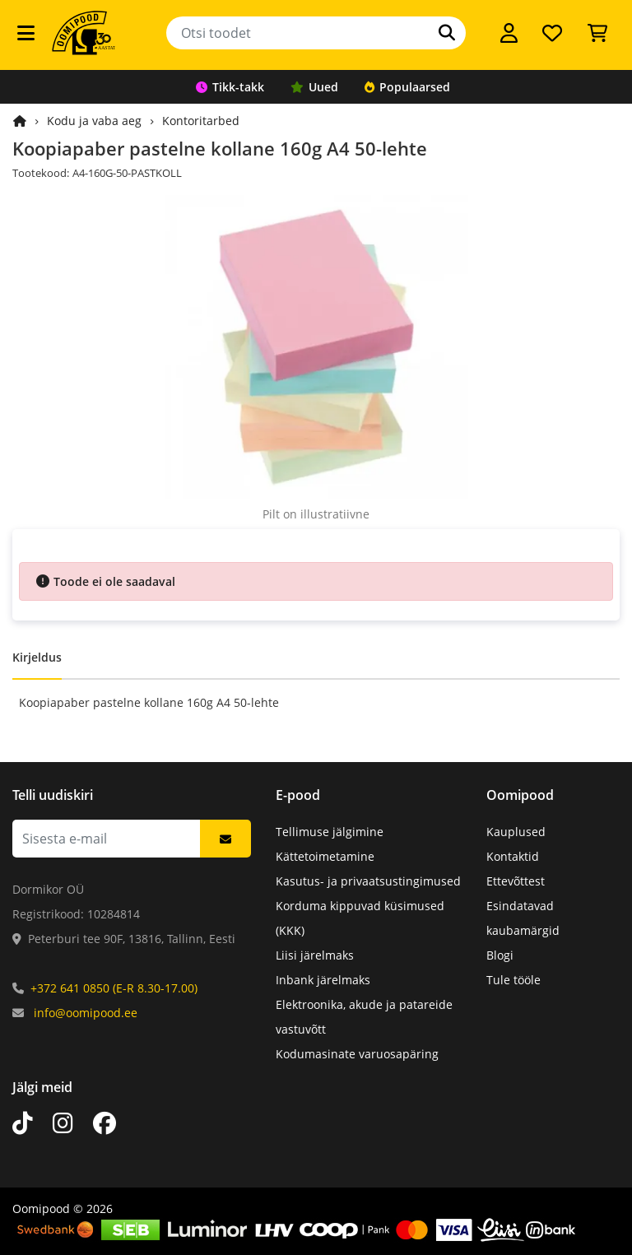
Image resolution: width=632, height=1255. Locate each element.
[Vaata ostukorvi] (597, 33)
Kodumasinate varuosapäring (357, 1054)
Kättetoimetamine (325, 856)
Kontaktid (512, 856)
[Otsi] (447, 32)
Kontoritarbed (200, 120)
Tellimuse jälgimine (329, 831)
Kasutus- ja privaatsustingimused (368, 881)
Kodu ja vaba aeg (94, 120)
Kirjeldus (37, 657)
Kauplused (516, 831)
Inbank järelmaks (323, 980)
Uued (314, 87)
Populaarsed (407, 87)
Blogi (500, 955)
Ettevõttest (515, 881)
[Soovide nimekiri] (552, 33)
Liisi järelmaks (315, 955)
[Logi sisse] (509, 33)
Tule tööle (513, 980)
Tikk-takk (230, 87)
